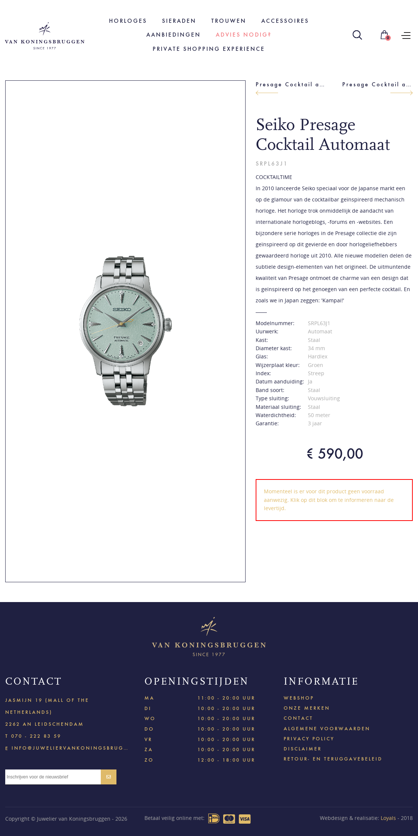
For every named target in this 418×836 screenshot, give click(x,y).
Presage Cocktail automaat (291, 84)
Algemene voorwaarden (327, 728)
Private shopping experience (209, 48)
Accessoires (285, 20)
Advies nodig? (244, 34)
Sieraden (179, 20)
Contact (298, 718)
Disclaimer (303, 749)
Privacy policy (309, 738)
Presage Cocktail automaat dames (377, 84)
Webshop (299, 698)
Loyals (388, 817)
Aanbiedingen (173, 34)
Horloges (128, 20)
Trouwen (228, 20)
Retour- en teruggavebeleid (333, 759)
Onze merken (307, 708)
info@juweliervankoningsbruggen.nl (70, 747)
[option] (126, 331)
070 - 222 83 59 (36, 736)
